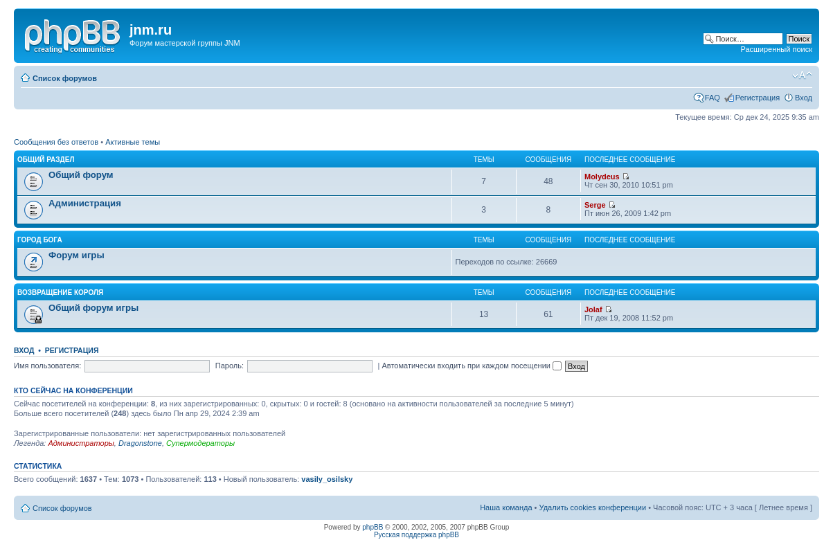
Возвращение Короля (60, 292)
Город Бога (39, 240)
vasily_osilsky (326, 479)
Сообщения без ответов (56, 142)
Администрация (84, 203)
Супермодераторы (200, 443)
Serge (595, 205)
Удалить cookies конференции (593, 507)
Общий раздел (45, 159)
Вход (803, 97)
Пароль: (229, 365)
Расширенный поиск (776, 49)
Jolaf (593, 309)
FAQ (712, 97)
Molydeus (602, 176)
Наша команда (506, 507)
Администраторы (81, 443)
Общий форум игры (93, 308)
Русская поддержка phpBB (416, 535)
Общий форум (81, 175)
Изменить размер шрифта (802, 75)
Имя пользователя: (47, 365)
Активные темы (132, 142)
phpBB (372, 527)
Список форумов (65, 78)
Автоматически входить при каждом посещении (472, 365)
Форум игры (76, 255)
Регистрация (757, 97)
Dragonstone (140, 443)
